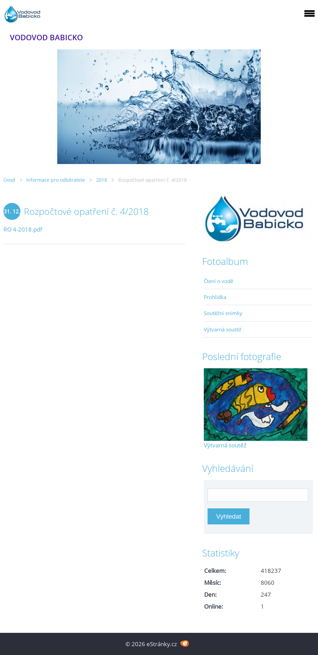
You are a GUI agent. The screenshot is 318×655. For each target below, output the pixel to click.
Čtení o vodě (218, 281)
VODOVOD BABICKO (46, 37)
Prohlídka (215, 297)
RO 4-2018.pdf (22, 229)
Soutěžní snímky (223, 313)
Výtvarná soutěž (222, 329)
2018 (101, 180)
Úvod (9, 180)
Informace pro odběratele (55, 180)
